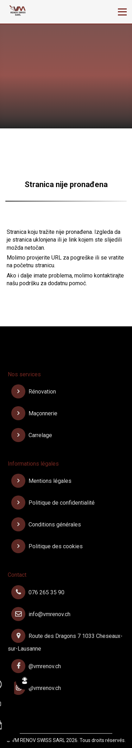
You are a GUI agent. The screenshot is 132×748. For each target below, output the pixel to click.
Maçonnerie (34, 413)
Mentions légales (41, 481)
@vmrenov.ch (36, 666)
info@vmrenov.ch (40, 614)
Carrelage (31, 435)
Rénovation (33, 391)
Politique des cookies (47, 546)
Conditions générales (46, 524)
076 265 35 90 (37, 592)
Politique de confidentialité (53, 502)
